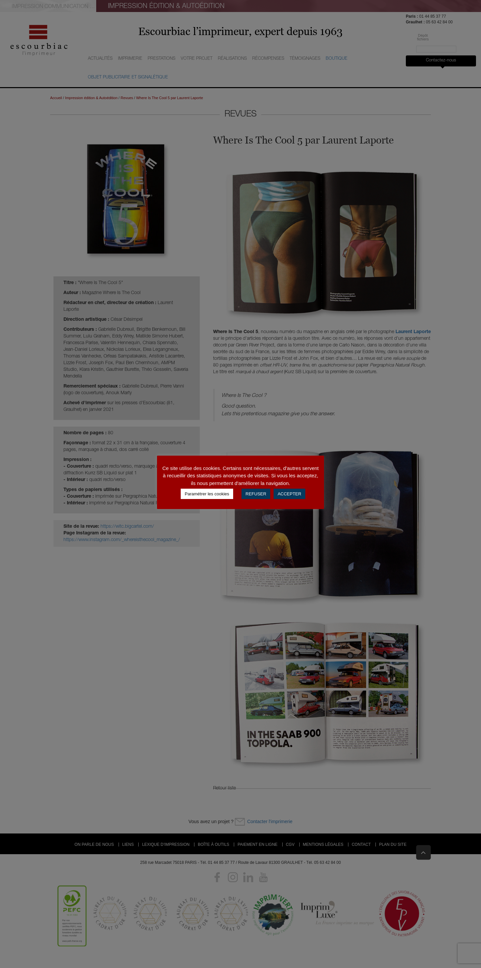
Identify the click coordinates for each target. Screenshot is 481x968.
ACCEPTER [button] (289, 493)
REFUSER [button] (256, 493)
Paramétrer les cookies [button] (207, 493)
